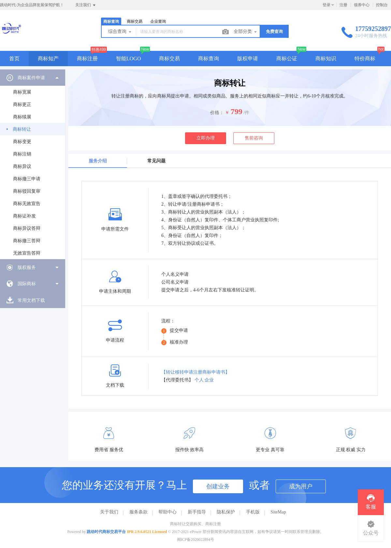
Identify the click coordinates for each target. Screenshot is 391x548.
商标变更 (22, 141)
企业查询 (158, 21)
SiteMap (278, 512)
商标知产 (48, 58)
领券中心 (361, 5)
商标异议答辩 (26, 228)
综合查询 (120, 32)
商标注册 (87, 58)
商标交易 (134, 21)
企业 (209, 380)
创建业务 (218, 486)
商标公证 (286, 58)
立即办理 (205, 138)
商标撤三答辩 (26, 240)
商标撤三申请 (26, 178)
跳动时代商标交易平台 (106, 531)
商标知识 (325, 58)
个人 (199, 380)
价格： (217, 112)
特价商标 (365, 58)
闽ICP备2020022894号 (195, 539)
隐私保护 (226, 512)
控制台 (382, 5)
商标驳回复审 (26, 191)
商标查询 (111, 21)
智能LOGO (128, 58)
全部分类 (246, 32)
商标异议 (22, 166)
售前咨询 (254, 138)
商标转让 (22, 129)
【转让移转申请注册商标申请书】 (195, 372)
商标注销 (22, 154)
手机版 (253, 512)
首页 (14, 58)
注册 (343, 5)
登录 (326, 5)
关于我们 (109, 512)
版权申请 (247, 58)
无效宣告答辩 (26, 253)
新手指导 (197, 512)
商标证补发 (24, 216)
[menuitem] (32, 164)
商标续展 (22, 116)
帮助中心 (167, 512)
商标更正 (22, 104)
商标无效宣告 (26, 203)
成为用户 (300, 486)
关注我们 (85, 5)
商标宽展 (22, 92)
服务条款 (138, 512)
